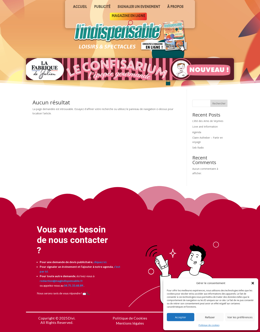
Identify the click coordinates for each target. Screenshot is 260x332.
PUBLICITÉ (102, 7)
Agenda (196, 132)
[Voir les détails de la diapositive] (130, 69)
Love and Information (205, 126)
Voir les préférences (240, 317)
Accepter (180, 317)
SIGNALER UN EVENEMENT (139, 7)
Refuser (210, 317)
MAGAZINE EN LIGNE (128, 16)
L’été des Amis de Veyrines (207, 121)
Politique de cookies (209, 325)
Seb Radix (198, 147)
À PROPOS (175, 7)
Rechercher (219, 103)
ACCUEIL (80, 7)
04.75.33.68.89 (73, 285)
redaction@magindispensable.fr (61, 280)
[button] (253, 283)
